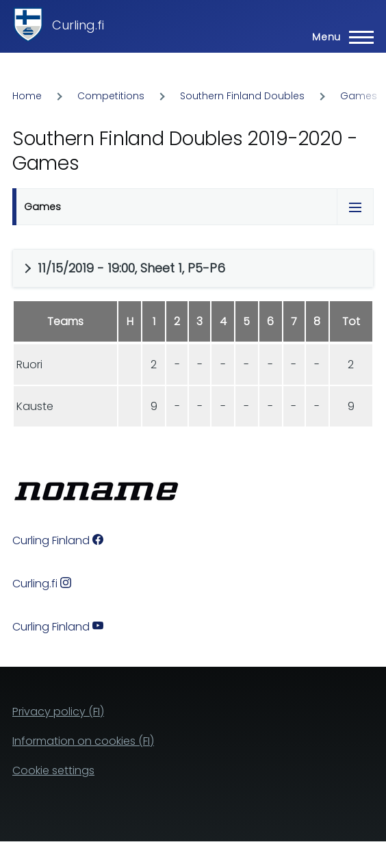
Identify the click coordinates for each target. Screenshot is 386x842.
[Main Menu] (339, 37)
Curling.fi (78, 25)
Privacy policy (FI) (58, 711)
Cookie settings (53, 770)
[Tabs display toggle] (355, 206)
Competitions (110, 96)
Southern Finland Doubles (242, 96)
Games (358, 96)
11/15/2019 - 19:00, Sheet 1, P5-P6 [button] (131, 268)
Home (27, 96)
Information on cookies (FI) (83, 741)
